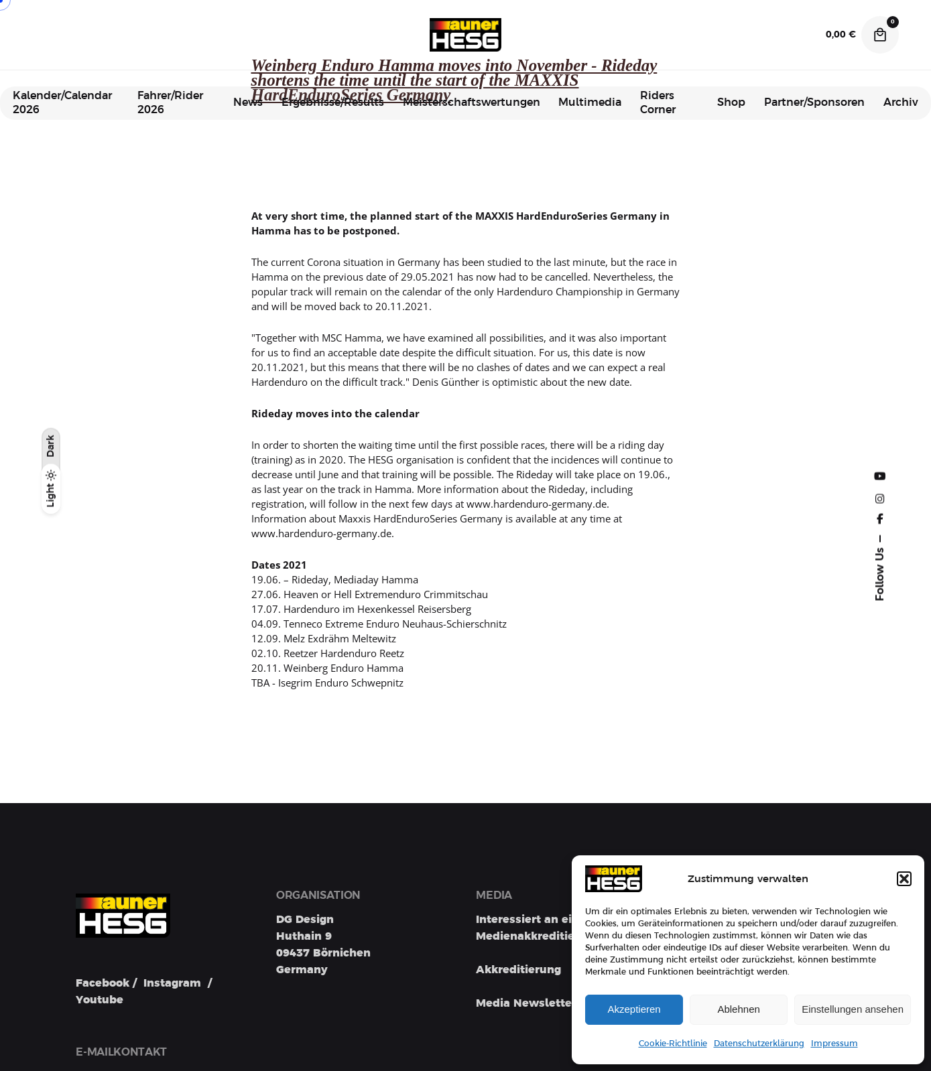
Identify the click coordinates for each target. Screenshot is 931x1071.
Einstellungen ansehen (853, 1009)
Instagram (172, 983)
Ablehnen (738, 1009)
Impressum (834, 1043)
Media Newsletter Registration (562, 1003)
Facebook (102, 983)
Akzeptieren (633, 1009)
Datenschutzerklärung (759, 1043)
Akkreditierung (518, 970)
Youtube (99, 1000)
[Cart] (880, 35)
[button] (904, 878)
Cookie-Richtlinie (673, 1043)
